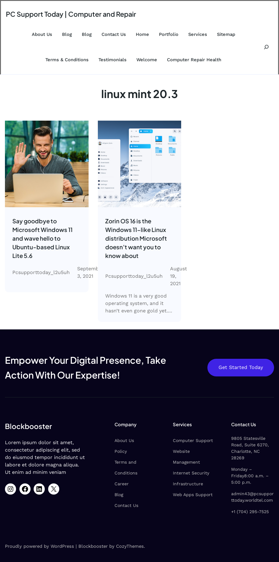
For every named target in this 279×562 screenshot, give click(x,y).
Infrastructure (188, 483)
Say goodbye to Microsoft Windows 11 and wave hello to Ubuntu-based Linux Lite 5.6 (42, 238)
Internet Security (191, 472)
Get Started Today (241, 367)
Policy (121, 451)
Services (197, 34)
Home (142, 34)
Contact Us (114, 34)
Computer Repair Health (194, 59)
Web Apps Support (193, 494)
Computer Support (193, 440)
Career (122, 483)
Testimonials (112, 59)
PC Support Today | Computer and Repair (71, 14)
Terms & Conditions (67, 59)
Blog (67, 34)
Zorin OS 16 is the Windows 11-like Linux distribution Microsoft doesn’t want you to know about (136, 238)
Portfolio (168, 34)
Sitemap (226, 34)
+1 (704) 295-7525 (250, 511)
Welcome (146, 59)
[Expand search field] (266, 47)
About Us (42, 34)
